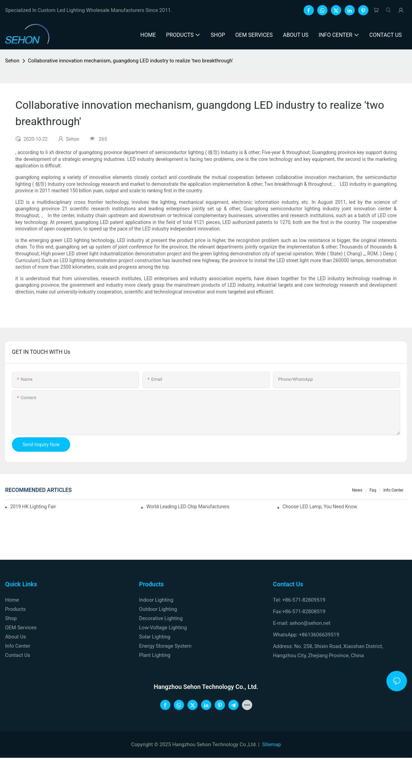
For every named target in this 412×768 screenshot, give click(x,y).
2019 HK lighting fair (33, 506)
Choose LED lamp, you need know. (320, 506)
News (357, 490)
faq (372, 490)
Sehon (12, 61)
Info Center (393, 490)
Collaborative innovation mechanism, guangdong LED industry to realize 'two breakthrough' (130, 61)
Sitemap (271, 744)
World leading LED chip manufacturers (187, 506)
